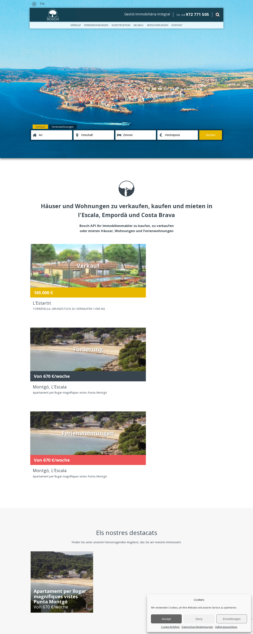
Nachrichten (36, 500)
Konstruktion (121, 25)
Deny (198, 619)
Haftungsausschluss (226, 627)
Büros (33, 496)
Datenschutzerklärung (83, 605)
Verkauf (76, 25)
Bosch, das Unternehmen (44, 492)
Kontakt (177, 25)
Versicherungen (157, 25)
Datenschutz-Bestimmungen (197, 627)
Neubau (138, 25)
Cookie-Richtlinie (170, 627)
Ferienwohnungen (96, 25)
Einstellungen (232, 619)
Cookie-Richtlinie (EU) (42, 512)
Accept (166, 619)
